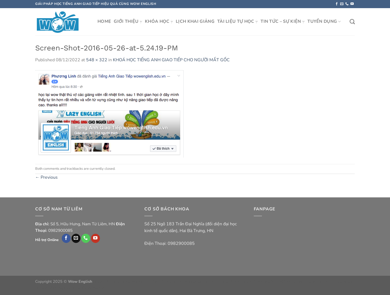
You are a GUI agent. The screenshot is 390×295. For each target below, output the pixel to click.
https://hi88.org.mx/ (88, 287)
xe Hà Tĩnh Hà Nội (155, 281)
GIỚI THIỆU (128, 21)
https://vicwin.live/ (302, 281)
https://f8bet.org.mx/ (52, 287)
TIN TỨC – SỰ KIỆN (283, 21)
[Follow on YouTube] (352, 4)
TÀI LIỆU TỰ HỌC (237, 21)
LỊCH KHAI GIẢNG (195, 21)
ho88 (281, 281)
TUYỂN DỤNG (324, 21)
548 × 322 (96, 60)
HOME (104, 21)
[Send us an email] (341, 4)
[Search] (352, 21)
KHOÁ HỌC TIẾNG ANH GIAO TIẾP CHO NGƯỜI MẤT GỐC (171, 60)
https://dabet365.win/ (222, 281)
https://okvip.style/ (188, 281)
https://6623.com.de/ (336, 281)
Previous (46, 177)
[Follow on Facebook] (336, 4)
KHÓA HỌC (159, 21)
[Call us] (347, 4)
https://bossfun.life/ (258, 281)
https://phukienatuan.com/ (115, 281)
